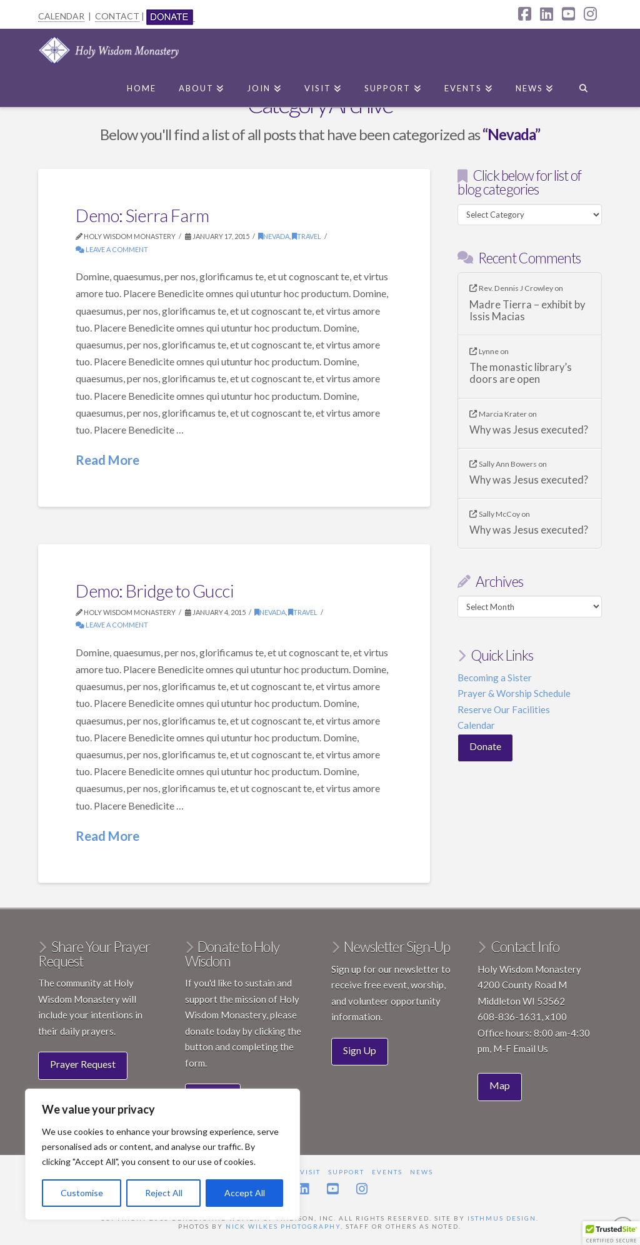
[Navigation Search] (582, 85)
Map (499, 1085)
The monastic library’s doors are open (520, 374)
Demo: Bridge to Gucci (154, 590)
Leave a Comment (112, 249)
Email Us (530, 1048)
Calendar (476, 725)
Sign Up (359, 1050)
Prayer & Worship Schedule (514, 693)
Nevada (273, 236)
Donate (485, 746)
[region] (162, 1154)
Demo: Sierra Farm (142, 215)
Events (387, 1172)
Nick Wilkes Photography (283, 1226)
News (421, 1172)
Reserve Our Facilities (504, 709)
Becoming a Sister (495, 677)
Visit (310, 1172)
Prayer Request (83, 1064)
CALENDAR (61, 16)
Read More (107, 459)
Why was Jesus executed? (528, 430)
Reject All (163, 1192)
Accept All (244, 1192)
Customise (82, 1192)
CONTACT (117, 16)
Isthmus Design (502, 1218)
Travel (306, 236)
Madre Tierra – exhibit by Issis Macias (527, 311)
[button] (611, 1233)
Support (346, 1172)
